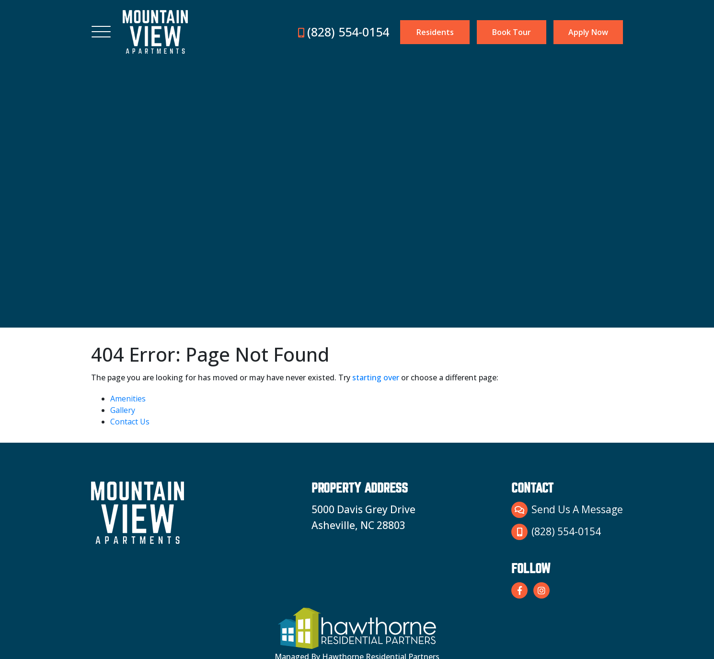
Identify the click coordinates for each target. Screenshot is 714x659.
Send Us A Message (567, 510)
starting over (375, 377)
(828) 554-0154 (343, 32)
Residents (435, 32)
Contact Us (130, 421)
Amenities (128, 398)
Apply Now (588, 32)
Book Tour (511, 32)
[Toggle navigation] (101, 31)
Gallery (122, 410)
